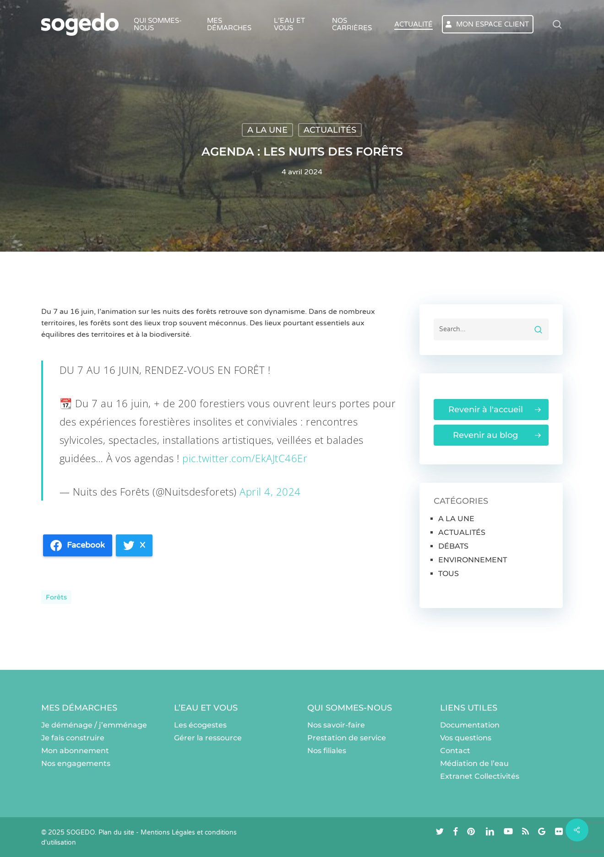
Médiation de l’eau (474, 763)
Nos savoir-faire (336, 725)
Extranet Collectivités (479, 776)
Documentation (470, 725)
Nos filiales (326, 750)
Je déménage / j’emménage (94, 725)
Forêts (56, 597)
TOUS (448, 573)
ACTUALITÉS (330, 130)
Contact (455, 750)
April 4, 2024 (270, 491)
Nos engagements (75, 763)
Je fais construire (72, 737)
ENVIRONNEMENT (472, 559)
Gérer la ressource (208, 737)
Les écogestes (200, 725)
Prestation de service (346, 737)
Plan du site (116, 832)
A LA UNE (267, 130)
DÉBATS (453, 546)
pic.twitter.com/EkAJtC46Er (244, 458)
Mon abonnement (75, 750)
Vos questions (465, 737)
